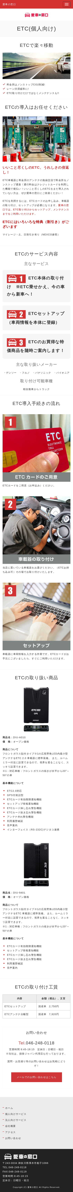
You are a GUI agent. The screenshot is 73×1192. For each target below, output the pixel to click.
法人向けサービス (15, 1120)
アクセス (10, 1132)
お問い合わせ (13, 1138)
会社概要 (10, 1126)
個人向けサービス (15, 1114)
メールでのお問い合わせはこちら (36, 1077)
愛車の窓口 (9, 4)
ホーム (9, 1108)
